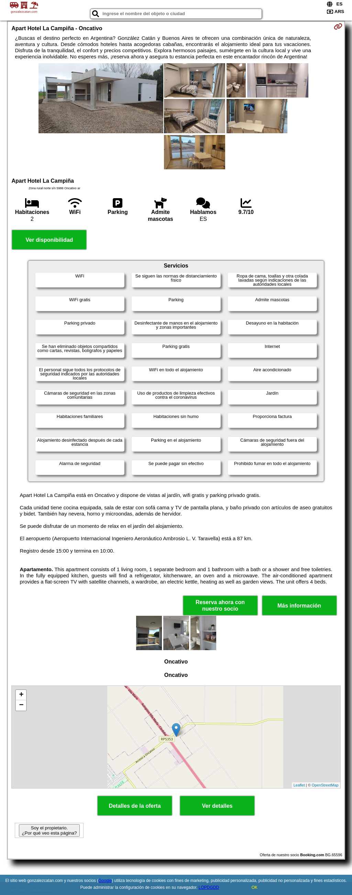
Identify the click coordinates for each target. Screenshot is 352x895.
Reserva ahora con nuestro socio (220, 605)
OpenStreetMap (325, 785)
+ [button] (21, 695)
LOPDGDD (209, 887)
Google (105, 880)
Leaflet (299, 785)
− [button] (21, 705)
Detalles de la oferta (135, 806)
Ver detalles (217, 806)
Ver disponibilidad (49, 240)
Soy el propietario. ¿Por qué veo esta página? (49, 830)
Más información (299, 606)
